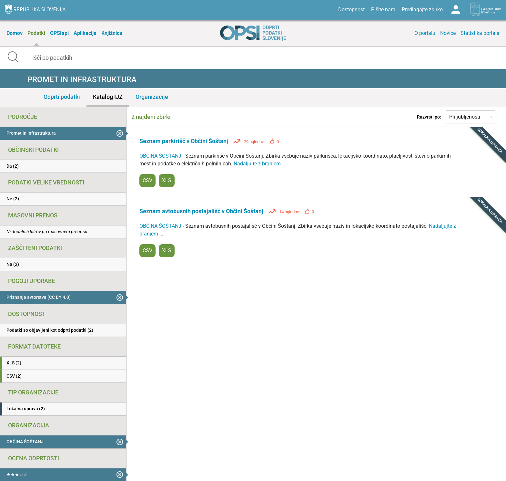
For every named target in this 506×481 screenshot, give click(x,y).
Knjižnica (111, 33)
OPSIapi (59, 33)
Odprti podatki (62, 96)
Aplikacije (85, 33)
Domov (14, 33)
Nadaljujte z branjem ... (260, 164)
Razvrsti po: (429, 117)
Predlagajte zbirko (422, 9)
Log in (455, 9)
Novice (448, 33)
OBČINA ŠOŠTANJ (161, 156)
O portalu (424, 33)
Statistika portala (480, 33)
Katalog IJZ (108, 96)
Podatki (36, 33)
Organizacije (152, 96)
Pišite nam (383, 9)
